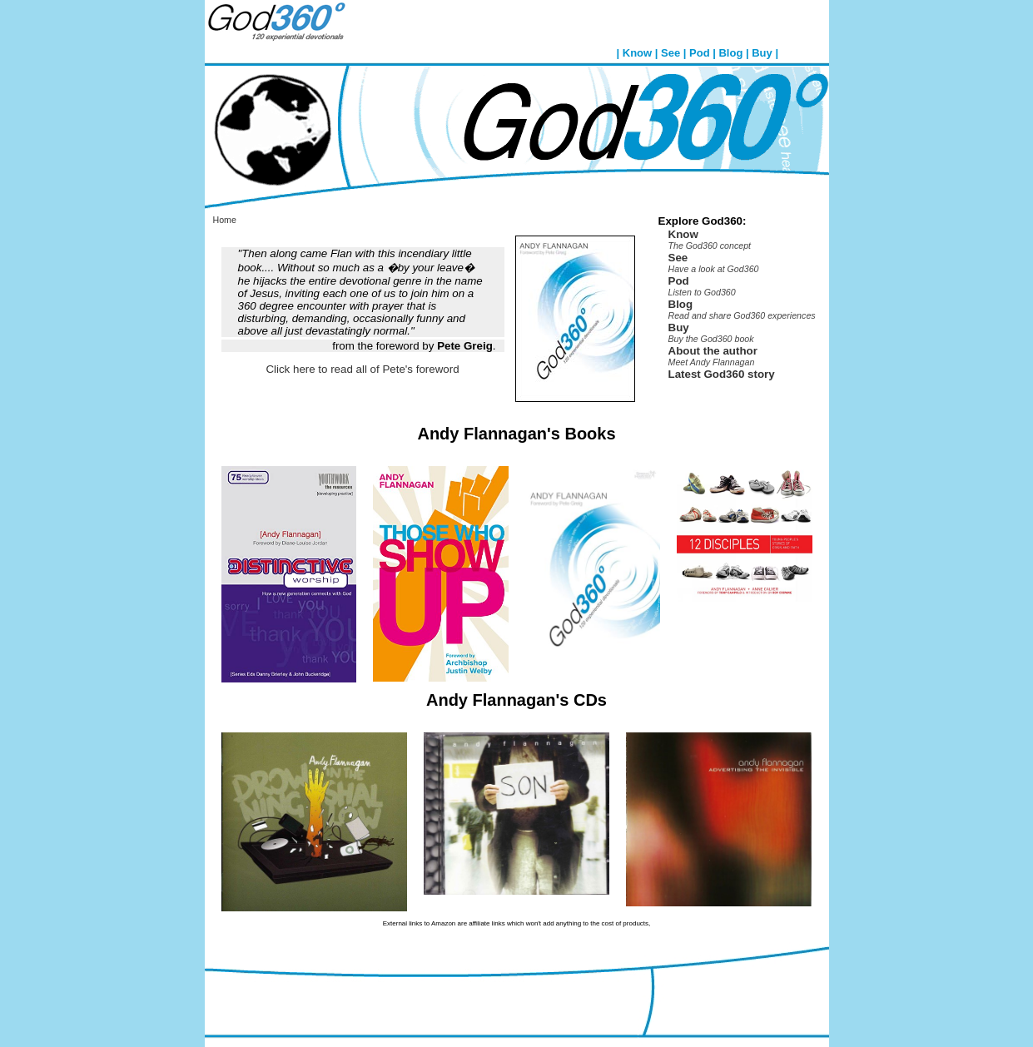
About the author (712, 351)
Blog (730, 53)
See (670, 53)
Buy (762, 53)
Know (637, 53)
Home (224, 220)
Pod (699, 53)
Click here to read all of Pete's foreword (362, 369)
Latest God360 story (721, 374)
